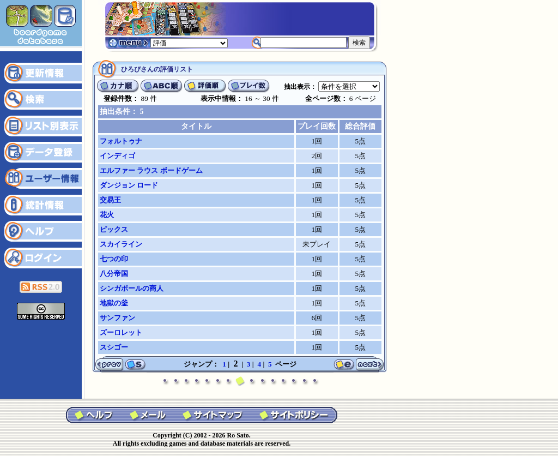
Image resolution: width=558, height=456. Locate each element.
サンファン (117, 318)
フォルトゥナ (121, 141)
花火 (107, 215)
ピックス (114, 229)
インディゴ (117, 156)
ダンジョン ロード (129, 185)
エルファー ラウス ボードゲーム (151, 170)
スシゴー (114, 347)
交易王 (110, 200)
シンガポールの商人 (131, 288)
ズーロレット (121, 332)
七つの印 (114, 259)
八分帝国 (114, 273)
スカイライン (121, 244)
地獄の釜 (114, 303)
